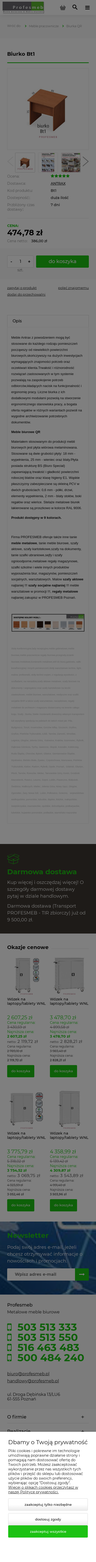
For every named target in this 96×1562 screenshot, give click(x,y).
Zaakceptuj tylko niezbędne (48, 1504)
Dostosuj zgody (48, 1519)
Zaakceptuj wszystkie (48, 1531)
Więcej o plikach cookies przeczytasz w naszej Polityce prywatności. (43, 1489)
